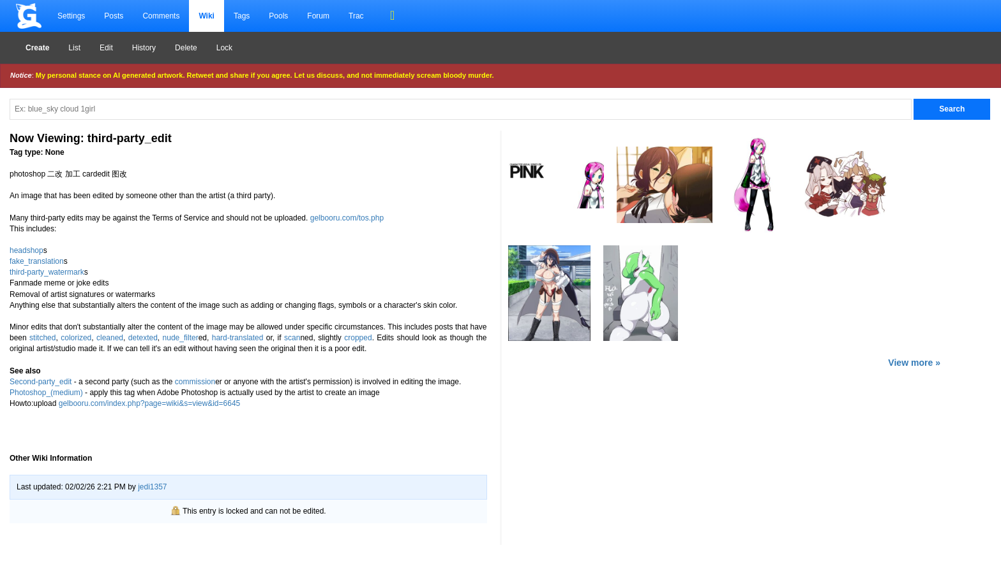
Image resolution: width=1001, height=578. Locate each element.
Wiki (206, 15)
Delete (186, 47)
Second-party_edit (41, 381)
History (144, 47)
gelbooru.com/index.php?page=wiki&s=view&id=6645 (150, 403)
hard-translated (238, 337)
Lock (224, 47)
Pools (278, 15)
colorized (76, 337)
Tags (242, 15)
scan (292, 337)
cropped (358, 337)
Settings (71, 15)
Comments (160, 15)
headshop (26, 250)
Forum (318, 15)
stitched (42, 337)
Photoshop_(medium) (46, 392)
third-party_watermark (47, 272)
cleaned (109, 337)
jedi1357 (152, 486)
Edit (106, 47)
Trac (356, 15)
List (74, 47)
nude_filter (181, 337)
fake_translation (37, 261)
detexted (143, 337)
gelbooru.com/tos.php (347, 217)
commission (195, 381)
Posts (113, 15)
